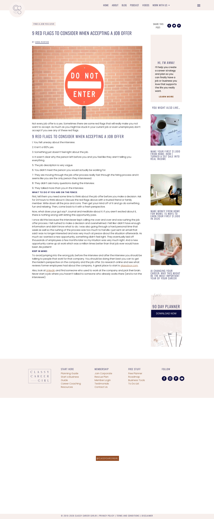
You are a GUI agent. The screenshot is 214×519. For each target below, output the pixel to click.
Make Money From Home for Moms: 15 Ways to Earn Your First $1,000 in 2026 (165, 214)
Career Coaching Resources (71, 385)
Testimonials (102, 383)
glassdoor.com (129, 265)
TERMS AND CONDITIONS (128, 515)
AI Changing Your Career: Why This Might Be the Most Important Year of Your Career (165, 274)
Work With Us (160, 5)
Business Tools (136, 380)
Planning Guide (69, 373)
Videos (145, 5)
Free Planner (135, 373)
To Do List (133, 383)
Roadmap (134, 377)
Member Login (103, 380)
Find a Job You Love (44, 24)
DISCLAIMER (147, 515)
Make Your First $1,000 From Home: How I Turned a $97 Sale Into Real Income (165, 155)
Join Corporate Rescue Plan (103, 375)
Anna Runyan (42, 42)
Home (106, 5)
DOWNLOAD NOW (166, 313)
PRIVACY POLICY (106, 515)
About (115, 5)
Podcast (134, 5)
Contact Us (101, 387)
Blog (124, 5)
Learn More (166, 96)
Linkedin (50, 270)
